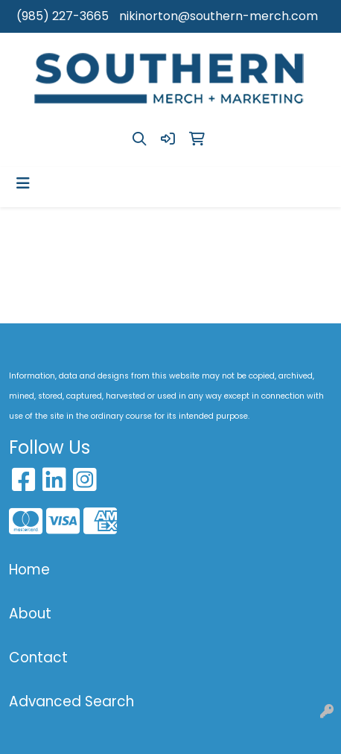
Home (29, 570)
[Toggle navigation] (23, 183)
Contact (38, 657)
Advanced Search (71, 701)
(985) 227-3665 (62, 16)
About (30, 613)
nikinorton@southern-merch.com (218, 16)
